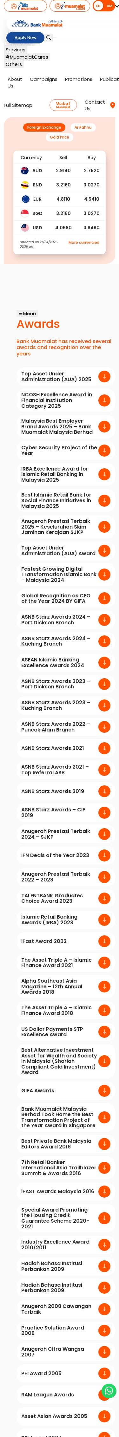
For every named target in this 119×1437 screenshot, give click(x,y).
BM (109, 5)
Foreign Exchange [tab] (44, 127)
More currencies (84, 242)
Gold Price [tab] (59, 137)
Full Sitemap (18, 105)
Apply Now (25, 38)
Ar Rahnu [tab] (83, 127)
